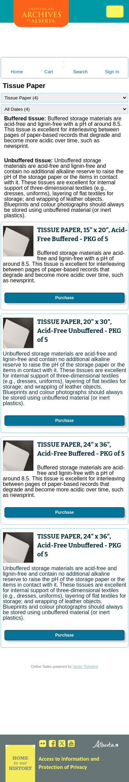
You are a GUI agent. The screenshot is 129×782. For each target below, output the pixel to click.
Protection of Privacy (63, 766)
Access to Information (64, 758)
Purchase (64, 297)
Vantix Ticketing (85, 666)
